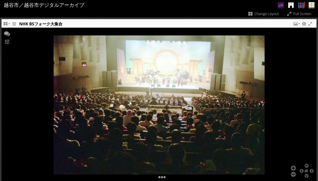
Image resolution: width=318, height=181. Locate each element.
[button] (296, 25)
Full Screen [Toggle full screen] (298, 13)
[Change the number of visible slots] (6, 25)
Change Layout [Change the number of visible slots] (263, 13)
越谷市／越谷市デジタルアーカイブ (44, 5)
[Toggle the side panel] (14, 25)
